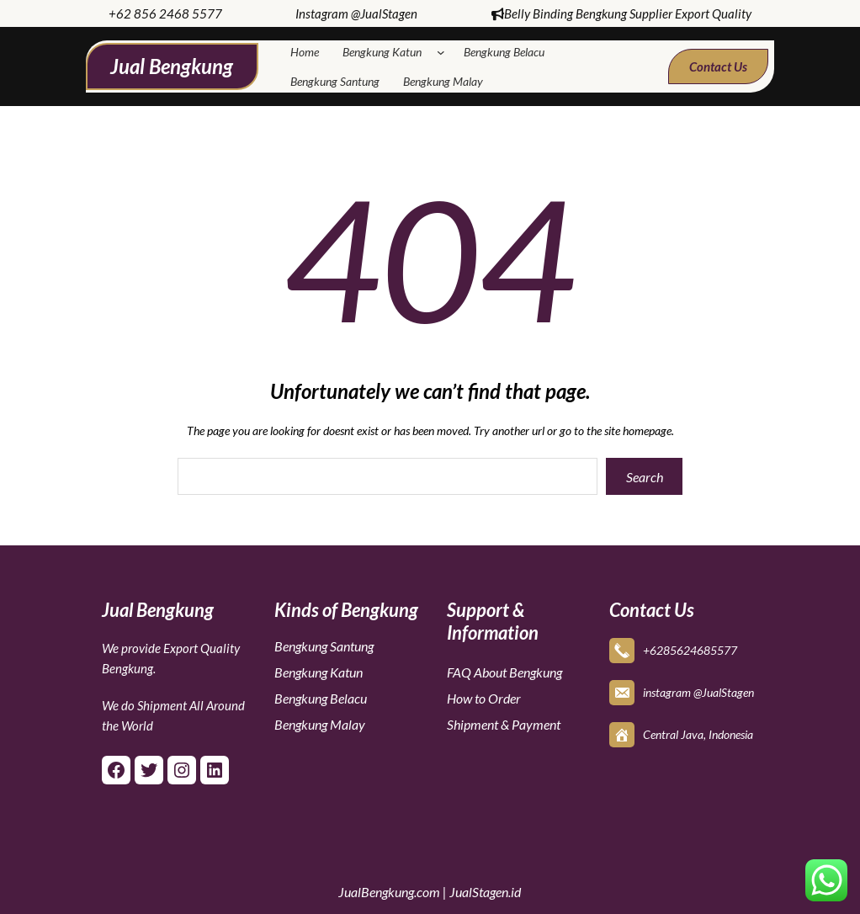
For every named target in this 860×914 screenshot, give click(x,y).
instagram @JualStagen (698, 692)
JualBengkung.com (389, 892)
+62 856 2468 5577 (165, 13)
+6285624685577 (690, 650)
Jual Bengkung (171, 66)
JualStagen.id (485, 892)
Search (644, 477)
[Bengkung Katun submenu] (444, 52)
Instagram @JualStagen (356, 13)
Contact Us (718, 66)
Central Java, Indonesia (698, 734)
